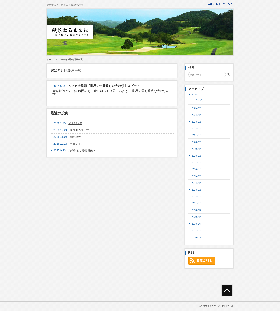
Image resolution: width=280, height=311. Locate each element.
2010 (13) (196, 210)
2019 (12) (196, 149)
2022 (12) (196, 128)
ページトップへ (227, 290)
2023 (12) (196, 121)
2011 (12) (196, 203)
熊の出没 (75, 136)
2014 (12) (196, 183)
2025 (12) (196, 108)
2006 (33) (196, 237)
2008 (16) (196, 224)
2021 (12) (196, 135)
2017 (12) (196, 162)
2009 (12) (196, 217)
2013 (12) (196, 189)
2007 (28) (196, 230)
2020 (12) (196, 142)
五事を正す (77, 143)
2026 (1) (196, 94)
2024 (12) (196, 115)
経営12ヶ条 (75, 123)
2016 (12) (196, 169)
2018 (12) (196, 155)
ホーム (49, 59)
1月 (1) (199, 100)
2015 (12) (196, 176)
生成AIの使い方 (79, 130)
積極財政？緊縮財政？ (82, 150)
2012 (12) (196, 196)
